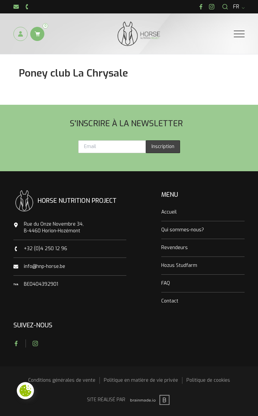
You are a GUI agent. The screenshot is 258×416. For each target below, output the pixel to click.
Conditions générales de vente (61, 380)
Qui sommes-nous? (182, 230)
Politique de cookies (208, 380)
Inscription (163, 146)
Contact (169, 301)
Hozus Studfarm (179, 265)
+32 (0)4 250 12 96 (45, 248)
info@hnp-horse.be (44, 266)
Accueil (169, 212)
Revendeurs (174, 247)
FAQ (165, 283)
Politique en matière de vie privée (141, 380)
